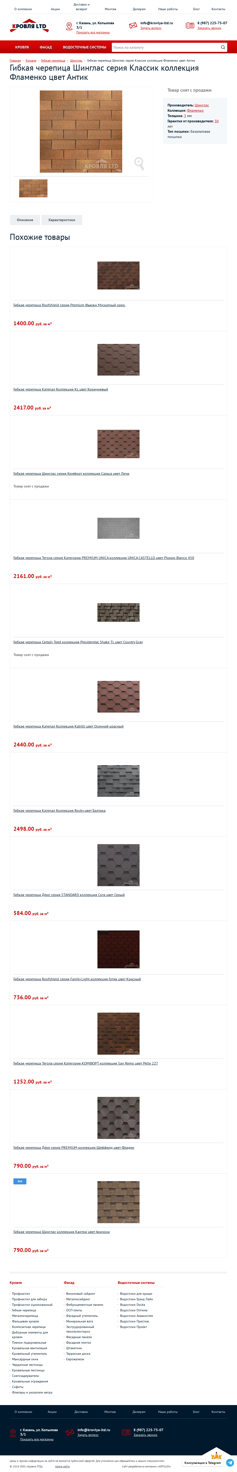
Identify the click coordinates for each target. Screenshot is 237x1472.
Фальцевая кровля (25, 1321)
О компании (23, 9)
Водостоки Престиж (134, 1321)
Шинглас (202, 105)
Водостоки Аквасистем (136, 1316)
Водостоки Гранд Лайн (136, 1299)
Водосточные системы (84, 47)
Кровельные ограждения (30, 1381)
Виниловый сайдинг (80, 1293)
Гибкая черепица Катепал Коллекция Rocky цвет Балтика (59, 810)
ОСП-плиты (74, 1310)
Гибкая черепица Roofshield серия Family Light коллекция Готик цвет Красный (77, 979)
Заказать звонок (209, 28)
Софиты (17, 1387)
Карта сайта (62, 1466)
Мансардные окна (25, 1359)
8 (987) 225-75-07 (212, 23)
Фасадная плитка (78, 1342)
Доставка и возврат (82, 6)
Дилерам (139, 9)
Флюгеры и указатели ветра (32, 1392)
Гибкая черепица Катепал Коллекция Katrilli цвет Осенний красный (68, 726)
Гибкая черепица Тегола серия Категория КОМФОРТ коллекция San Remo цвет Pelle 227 (85, 1063)
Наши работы (168, 9)
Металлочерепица (25, 1316)
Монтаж (110, 9)
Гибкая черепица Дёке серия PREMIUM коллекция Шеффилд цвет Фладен (73, 1147)
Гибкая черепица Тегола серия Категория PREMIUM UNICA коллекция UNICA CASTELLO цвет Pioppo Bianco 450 (103, 557)
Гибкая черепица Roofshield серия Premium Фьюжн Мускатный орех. (69, 305)
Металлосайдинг (78, 1299)
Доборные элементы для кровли (30, 1334)
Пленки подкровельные (29, 1342)
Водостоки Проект (133, 1327)
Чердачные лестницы (27, 1365)
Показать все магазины (93, 32)
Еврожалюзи (75, 1359)
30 (217, 121)
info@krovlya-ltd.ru (156, 23)
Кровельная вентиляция (29, 1348)
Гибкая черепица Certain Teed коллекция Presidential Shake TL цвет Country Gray (78, 642)
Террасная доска (78, 1354)
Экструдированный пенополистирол (80, 1329)
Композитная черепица (29, 1327)
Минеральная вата (79, 1321)
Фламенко (195, 110)
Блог (196, 9)
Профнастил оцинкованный (32, 1305)
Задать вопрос (151, 28)
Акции (55, 9)
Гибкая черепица (24, 1310)
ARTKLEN (164, 1466)
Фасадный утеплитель (82, 1316)
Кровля (22, 47)
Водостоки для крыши (136, 1293)
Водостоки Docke (132, 1305)
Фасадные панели (79, 1337)
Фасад (46, 47)
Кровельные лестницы (28, 1370)
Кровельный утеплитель (29, 1354)
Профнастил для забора (29, 1299)
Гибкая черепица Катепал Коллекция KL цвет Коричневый (60, 389)
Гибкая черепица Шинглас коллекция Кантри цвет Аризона (61, 1231)
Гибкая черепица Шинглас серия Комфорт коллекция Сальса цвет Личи (71, 473)
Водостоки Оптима (133, 1310)
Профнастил (21, 1293)
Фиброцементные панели (84, 1305)
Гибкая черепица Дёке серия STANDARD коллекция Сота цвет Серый (69, 894)
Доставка (81, 1412)
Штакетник (74, 1348)
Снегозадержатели (25, 1376)
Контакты (218, 9)
